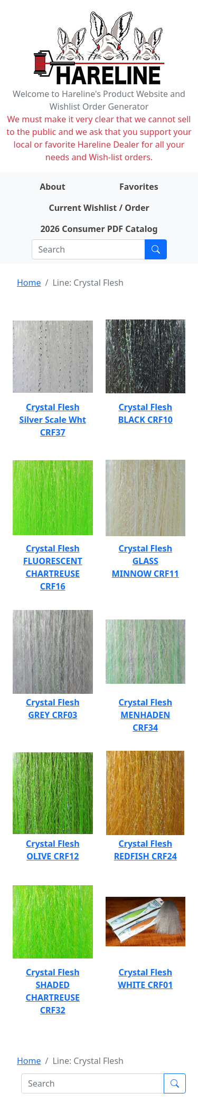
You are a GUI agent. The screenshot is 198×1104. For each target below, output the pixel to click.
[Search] (88, 249)
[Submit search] (156, 249)
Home (29, 282)
